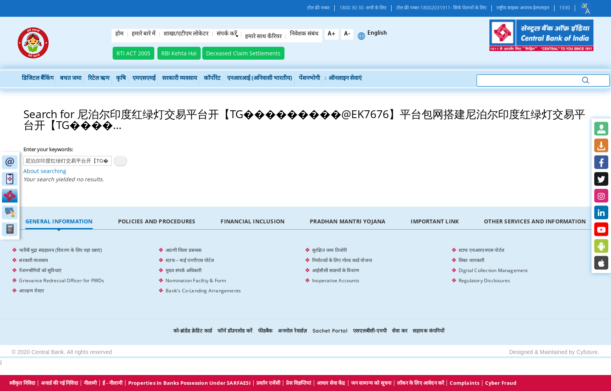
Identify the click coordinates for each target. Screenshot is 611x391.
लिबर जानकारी (472, 260)
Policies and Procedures (157, 221)
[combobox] (585, 8)
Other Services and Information (535, 221)
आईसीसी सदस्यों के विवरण (335, 270)
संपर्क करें (227, 34)
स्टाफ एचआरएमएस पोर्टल (481, 250)
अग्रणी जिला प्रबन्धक (183, 250)
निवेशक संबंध (304, 34)
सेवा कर (399, 330)
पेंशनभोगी (309, 78)
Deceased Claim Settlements (243, 53)
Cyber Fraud (500, 383)
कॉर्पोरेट (212, 78)
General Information (59, 221)
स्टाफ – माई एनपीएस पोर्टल (190, 260)
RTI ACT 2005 (133, 53)
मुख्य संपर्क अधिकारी (183, 270)
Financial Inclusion (252, 221)
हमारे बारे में (143, 34)
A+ (332, 34)
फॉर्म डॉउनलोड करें (234, 330)
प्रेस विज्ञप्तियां (298, 383)
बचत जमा (70, 78)
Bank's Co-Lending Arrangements (203, 290)
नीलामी (90, 383)
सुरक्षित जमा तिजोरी (329, 250)
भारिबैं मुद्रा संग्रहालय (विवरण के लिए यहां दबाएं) (60, 250)
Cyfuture (587, 352)
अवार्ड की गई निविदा (59, 383)
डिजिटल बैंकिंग (37, 78)
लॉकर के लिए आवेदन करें (420, 383)
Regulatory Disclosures (484, 280)
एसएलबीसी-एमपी (370, 330)
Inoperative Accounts (335, 280)
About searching (44, 171)
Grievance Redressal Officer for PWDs (61, 280)
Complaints (464, 383)
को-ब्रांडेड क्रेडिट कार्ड (192, 330)
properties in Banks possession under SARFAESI (189, 383)
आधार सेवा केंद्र (331, 383)
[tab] (58, 221)
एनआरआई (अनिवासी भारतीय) (259, 78)
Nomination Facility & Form (196, 280)
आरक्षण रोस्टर (31, 290)
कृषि (121, 78)
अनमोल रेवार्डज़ (292, 330)
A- (347, 34)
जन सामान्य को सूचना (371, 383)
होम (119, 34)
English (377, 33)
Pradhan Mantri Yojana (347, 221)
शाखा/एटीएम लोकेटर (186, 34)
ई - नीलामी (112, 383)
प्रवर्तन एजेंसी (268, 383)
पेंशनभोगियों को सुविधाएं (40, 270)
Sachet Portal (330, 330)
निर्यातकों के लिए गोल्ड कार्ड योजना (342, 260)
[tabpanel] (305, 270)
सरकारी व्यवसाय (179, 78)
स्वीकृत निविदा (22, 383)
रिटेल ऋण (98, 78)
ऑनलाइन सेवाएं (343, 78)
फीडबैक (265, 330)
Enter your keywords (47, 149)
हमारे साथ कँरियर (263, 37)
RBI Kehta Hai (179, 53)
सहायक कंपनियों (428, 330)
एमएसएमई (143, 78)
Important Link (435, 221)
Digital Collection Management (493, 270)
